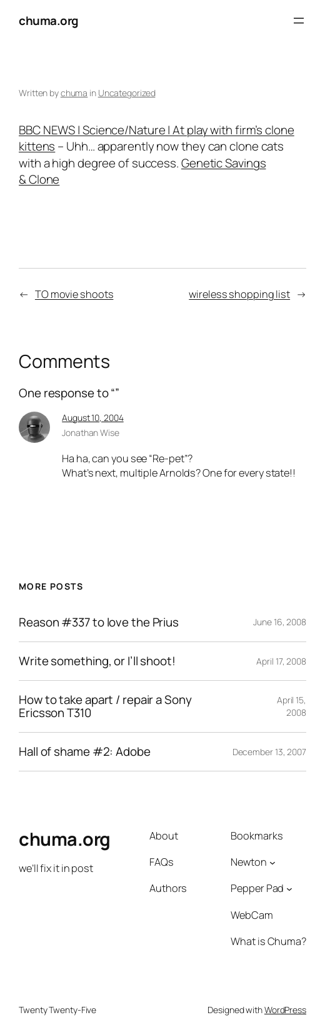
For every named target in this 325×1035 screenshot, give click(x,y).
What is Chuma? (268, 941)
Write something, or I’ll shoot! (97, 661)
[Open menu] (298, 20)
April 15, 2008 (291, 706)
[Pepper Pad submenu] (289, 889)
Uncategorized (127, 93)
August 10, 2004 (93, 417)
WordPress (285, 1010)
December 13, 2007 (269, 752)
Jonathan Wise (90, 432)
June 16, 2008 (279, 622)
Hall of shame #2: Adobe (85, 751)
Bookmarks (256, 836)
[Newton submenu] (272, 862)
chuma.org (49, 20)
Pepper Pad (257, 888)
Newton (248, 862)
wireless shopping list (239, 294)
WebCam (251, 915)
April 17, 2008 (281, 661)
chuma (74, 93)
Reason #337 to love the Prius (99, 622)
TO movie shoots (74, 294)
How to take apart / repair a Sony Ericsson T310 (105, 706)
